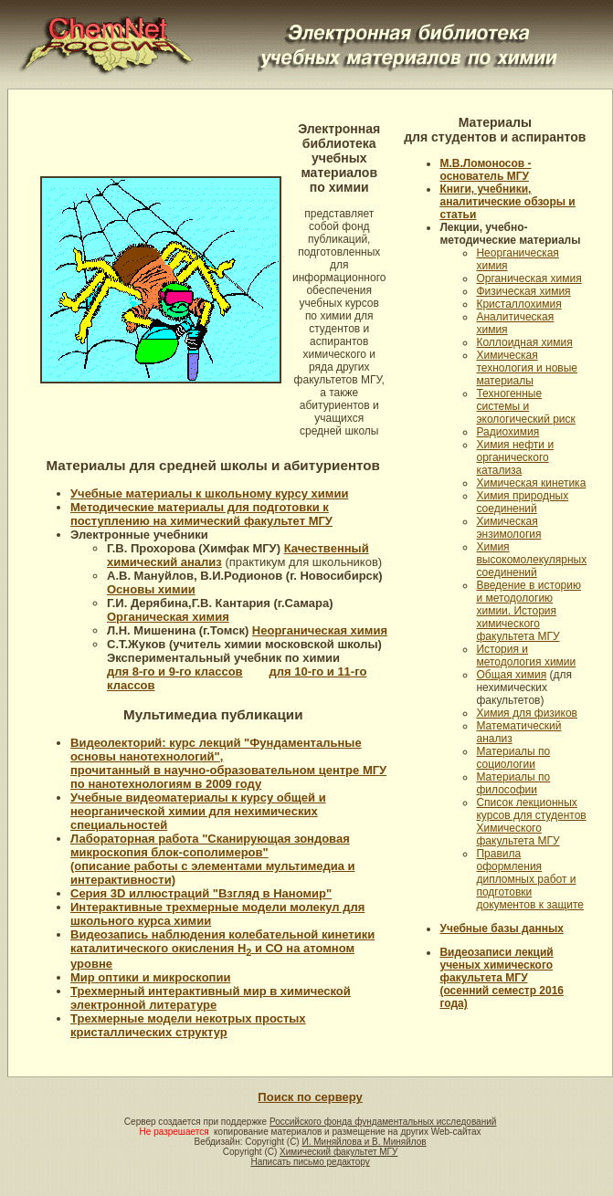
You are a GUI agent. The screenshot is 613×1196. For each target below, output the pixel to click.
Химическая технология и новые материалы (526, 368)
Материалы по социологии (513, 758)
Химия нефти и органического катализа (515, 457)
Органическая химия (528, 278)
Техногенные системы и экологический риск (525, 406)
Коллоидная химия (524, 342)
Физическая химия (523, 291)
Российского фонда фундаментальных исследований (383, 1122)
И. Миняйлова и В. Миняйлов (363, 1142)
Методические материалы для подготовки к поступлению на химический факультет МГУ (201, 514)
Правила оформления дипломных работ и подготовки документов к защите (530, 879)
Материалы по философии (513, 783)
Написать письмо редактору (309, 1162)
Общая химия (511, 674)
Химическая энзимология (508, 527)
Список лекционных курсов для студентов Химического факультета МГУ (531, 821)
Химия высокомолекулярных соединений (531, 559)
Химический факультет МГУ (338, 1152)
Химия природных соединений (522, 502)
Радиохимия (507, 431)
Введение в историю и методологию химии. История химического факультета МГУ (528, 611)
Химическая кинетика (531, 483)
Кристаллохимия (518, 304)
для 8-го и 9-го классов (175, 671)
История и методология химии (526, 655)
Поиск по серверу (310, 1097)
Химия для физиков (526, 713)
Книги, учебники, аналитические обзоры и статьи (507, 202)
